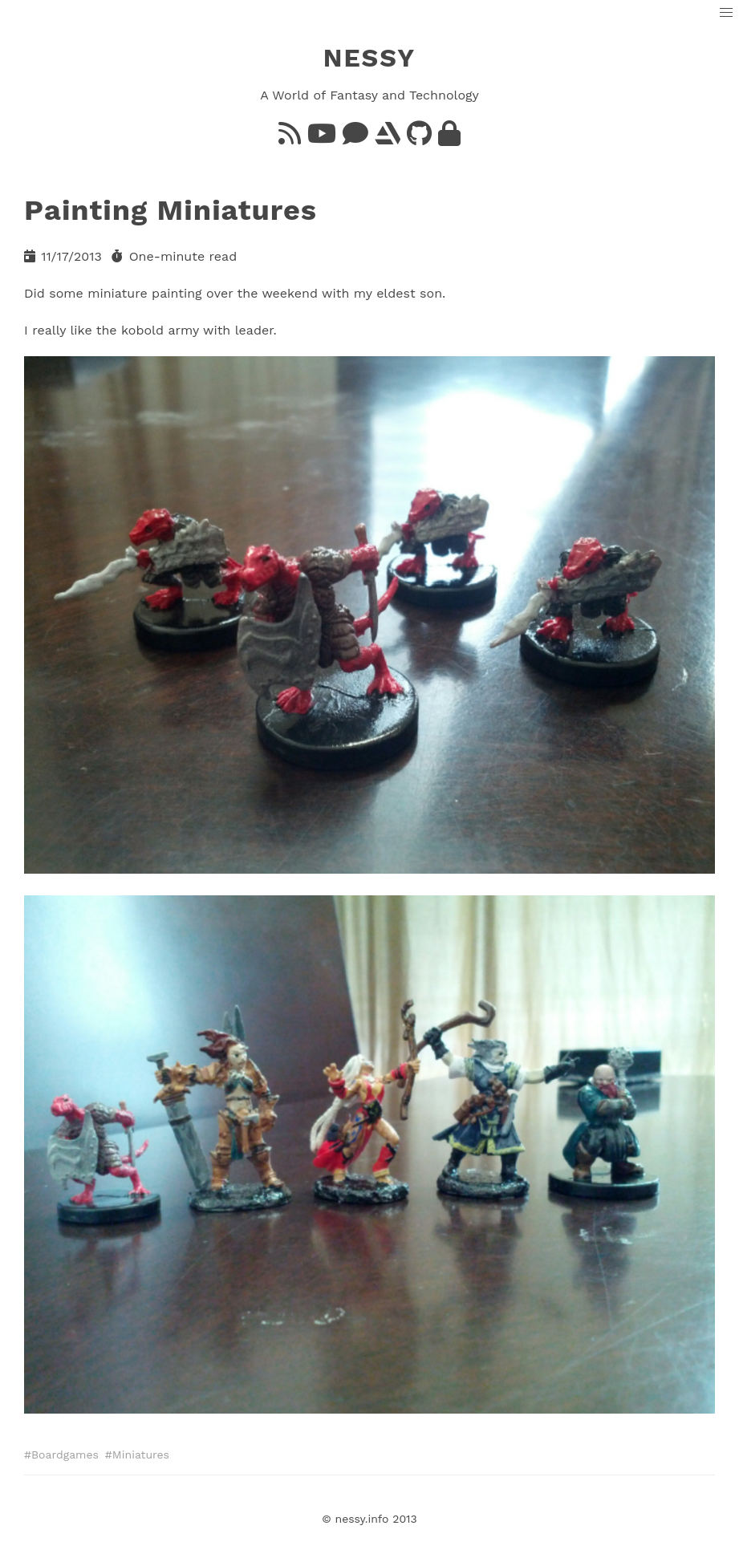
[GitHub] (419, 138)
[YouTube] (321, 138)
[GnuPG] (449, 138)
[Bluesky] (355, 138)
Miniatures (140, 1454)
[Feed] (289, 138)
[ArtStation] (387, 138)
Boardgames (65, 1454)
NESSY (369, 58)
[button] (726, 13)
